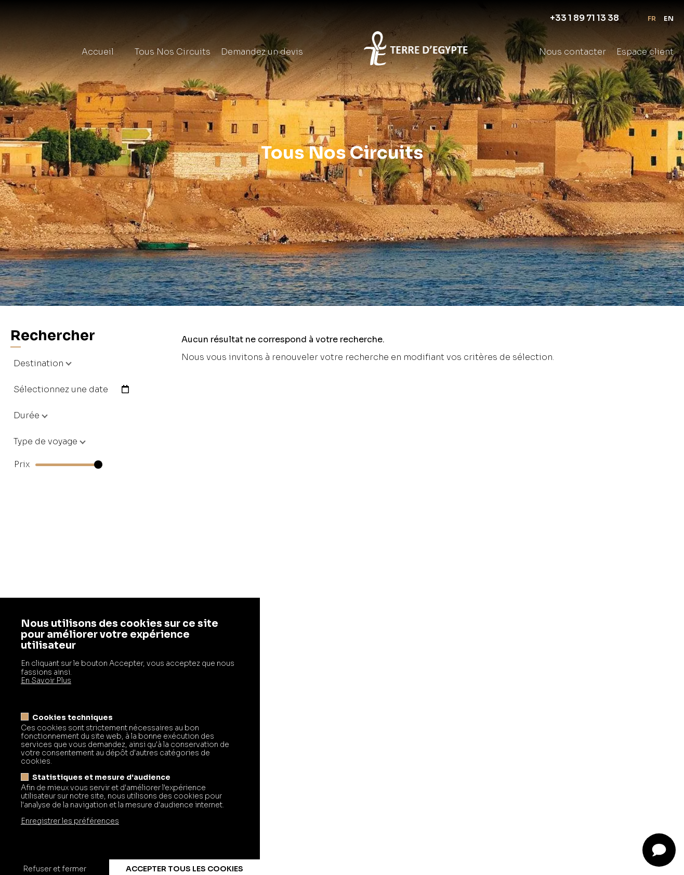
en (669, 18)
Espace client (645, 51)
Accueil (98, 51)
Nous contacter (572, 51)
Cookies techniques (72, 739)
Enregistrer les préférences (70, 842)
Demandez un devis (262, 51)
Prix (22, 464)
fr (652, 18)
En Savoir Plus (46, 701)
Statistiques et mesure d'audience (101, 798)
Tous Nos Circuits (173, 51)
